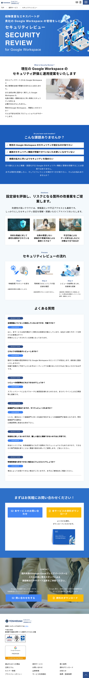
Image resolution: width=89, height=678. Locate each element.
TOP (2, 7)
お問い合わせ (37, 667)
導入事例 (63, 664)
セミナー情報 (10, 671)
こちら (26, 626)
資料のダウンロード (66, 598)
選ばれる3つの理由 (12, 664)
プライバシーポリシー (13, 674)
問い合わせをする (25, 598)
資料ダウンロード (66, 667)
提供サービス (13, 7)
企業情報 (35, 671)
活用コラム (9, 667)
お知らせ (63, 671)
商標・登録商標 (66, 674)
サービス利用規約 (39, 674)
